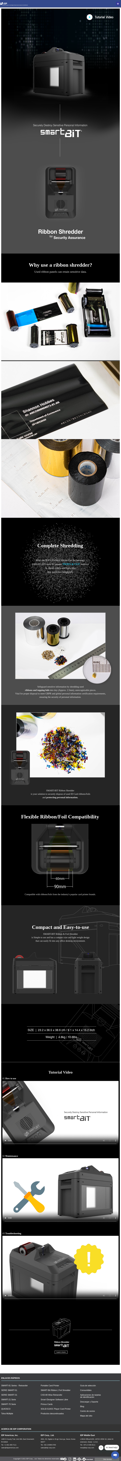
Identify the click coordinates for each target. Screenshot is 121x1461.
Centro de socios (87, 1411)
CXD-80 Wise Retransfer (51, 1395)
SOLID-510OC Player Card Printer (56, 1409)
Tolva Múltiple (7, 1414)
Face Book (64, 1459)
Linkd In (74, 1459)
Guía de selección (88, 1386)
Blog (82, 1406)
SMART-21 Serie (8, 1400)
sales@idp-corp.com (48, 1448)
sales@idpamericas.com (10, 1448)
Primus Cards (47, 1404)
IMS (62, 1459)
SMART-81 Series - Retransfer (14, 1386)
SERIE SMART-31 (9, 1395)
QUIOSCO (6, 1409)
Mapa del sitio (86, 1416)
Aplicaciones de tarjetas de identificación (90, 1396)
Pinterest (79, 1459)
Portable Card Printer (50, 1386)
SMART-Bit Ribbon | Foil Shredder (55, 1390)
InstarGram (69, 1459)
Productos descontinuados (52, 1414)
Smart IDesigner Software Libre (54, 1400)
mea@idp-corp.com (87, 1448)
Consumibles (85, 1390)
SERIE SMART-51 (9, 1390)
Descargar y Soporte (89, 1402)
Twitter (84, 1459)
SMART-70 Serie (8, 1404)
